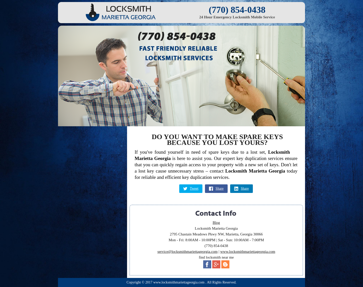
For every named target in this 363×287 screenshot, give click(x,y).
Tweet (190, 189)
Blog (216, 223)
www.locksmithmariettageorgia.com (247, 252)
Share (216, 189)
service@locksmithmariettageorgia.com (187, 252)
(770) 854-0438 (237, 10)
